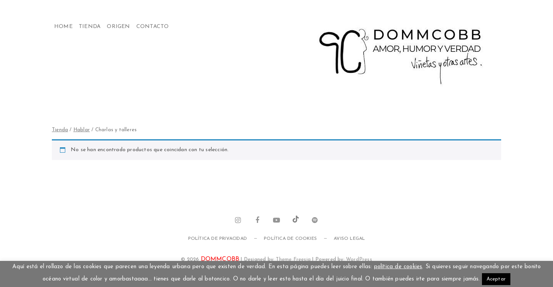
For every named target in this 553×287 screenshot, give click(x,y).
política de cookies (398, 267)
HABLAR (81, 129)
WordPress (359, 259)
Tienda (90, 27)
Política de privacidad (217, 238)
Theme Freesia (293, 259)
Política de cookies (290, 238)
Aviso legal (349, 238)
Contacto (152, 27)
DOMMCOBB (220, 259)
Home (63, 27)
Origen (118, 27)
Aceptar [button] (496, 279)
